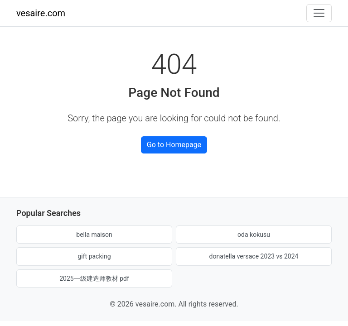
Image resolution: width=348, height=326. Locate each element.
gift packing (94, 256)
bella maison (94, 234)
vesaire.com (40, 13)
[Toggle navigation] (319, 13)
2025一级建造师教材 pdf (94, 278)
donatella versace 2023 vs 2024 (254, 256)
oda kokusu (253, 234)
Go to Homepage (174, 144)
